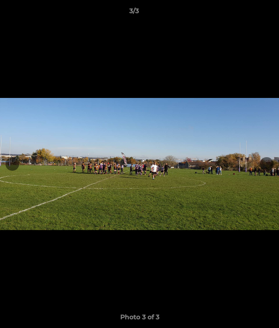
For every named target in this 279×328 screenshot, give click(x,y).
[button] (246, 13)
